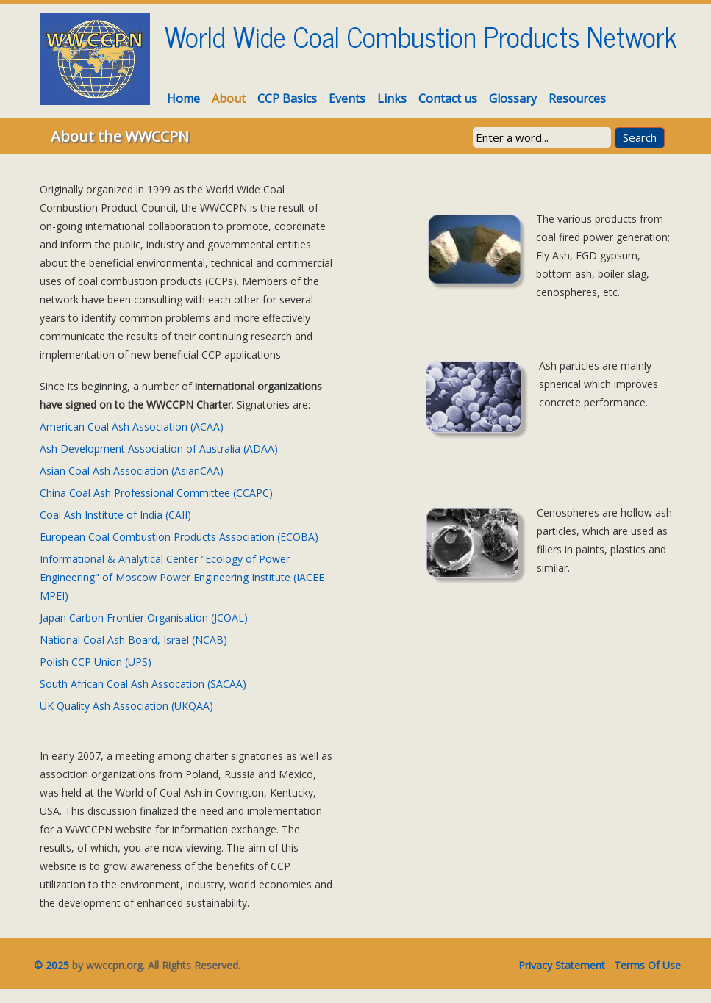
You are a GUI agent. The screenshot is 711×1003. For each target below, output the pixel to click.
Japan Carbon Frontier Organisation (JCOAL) (144, 618)
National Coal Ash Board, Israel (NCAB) (133, 640)
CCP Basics (287, 98)
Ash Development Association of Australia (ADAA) (159, 449)
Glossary (513, 98)
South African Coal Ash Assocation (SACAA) (143, 684)
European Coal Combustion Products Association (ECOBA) (179, 537)
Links (392, 98)
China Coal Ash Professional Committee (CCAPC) (156, 493)
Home (183, 98)
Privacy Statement (561, 965)
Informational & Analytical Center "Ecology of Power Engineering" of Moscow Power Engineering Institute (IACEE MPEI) (182, 577)
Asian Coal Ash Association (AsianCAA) (132, 471)
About (229, 98)
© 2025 (47, 965)
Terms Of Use (647, 965)
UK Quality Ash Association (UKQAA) (126, 706)
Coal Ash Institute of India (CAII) (115, 515)
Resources (577, 98)
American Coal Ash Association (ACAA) (132, 427)
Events (347, 98)
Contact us (447, 98)
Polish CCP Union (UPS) (95, 662)
